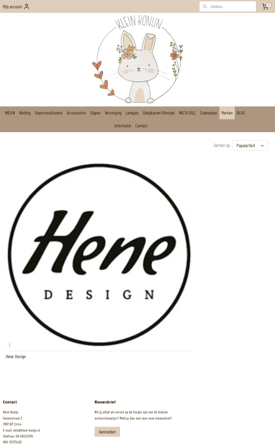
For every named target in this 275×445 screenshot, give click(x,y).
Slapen (95, 112)
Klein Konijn (17, 394)
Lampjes (132, 112)
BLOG (241, 112)
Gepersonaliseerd (48, 112)
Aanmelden (107, 326)
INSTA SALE (187, 112)
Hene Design (16, 251)
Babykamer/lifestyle (159, 112)
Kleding (25, 112)
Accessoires (76, 112)
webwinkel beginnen (144, 435)
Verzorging (113, 112)
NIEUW (10, 112)
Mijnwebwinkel (175, 435)
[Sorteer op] (250, 145)
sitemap (123, 435)
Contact (141, 125)
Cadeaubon (208, 112)
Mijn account (16, 6)
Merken (227, 112)
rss (130, 435)
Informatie (123, 125)
